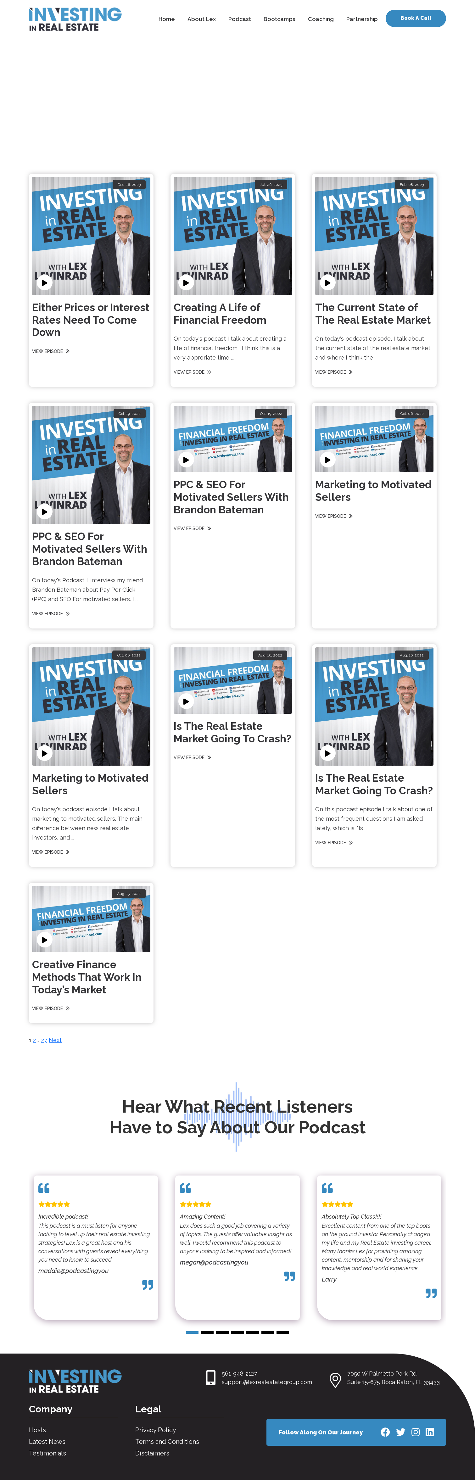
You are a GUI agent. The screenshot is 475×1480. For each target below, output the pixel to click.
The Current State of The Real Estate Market (373, 313)
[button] (192, 1332)
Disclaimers (152, 1453)
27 (44, 1040)
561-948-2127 (239, 1373)
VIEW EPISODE (51, 351)
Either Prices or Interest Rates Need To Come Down (90, 319)
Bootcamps (279, 19)
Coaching (321, 19)
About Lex (201, 19)
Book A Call (415, 18)
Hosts (37, 1430)
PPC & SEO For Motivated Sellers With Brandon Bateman (89, 548)
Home (167, 19)
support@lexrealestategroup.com (267, 1382)
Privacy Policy (155, 1430)
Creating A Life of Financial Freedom (220, 313)
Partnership (362, 19)
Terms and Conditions (167, 1441)
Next (55, 1040)
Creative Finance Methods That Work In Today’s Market (87, 977)
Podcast (239, 19)
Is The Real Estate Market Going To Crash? (232, 732)
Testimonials (47, 1453)
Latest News (47, 1441)
